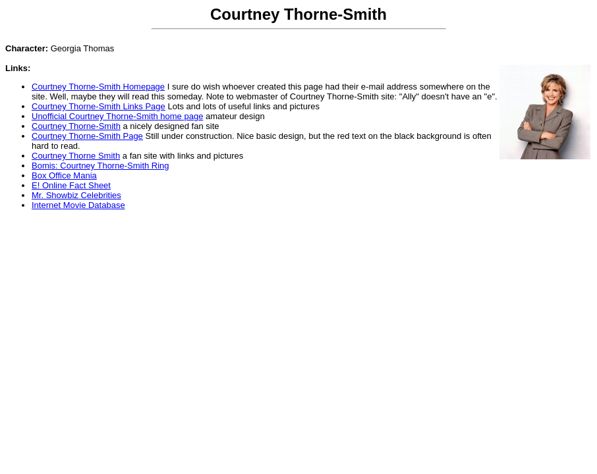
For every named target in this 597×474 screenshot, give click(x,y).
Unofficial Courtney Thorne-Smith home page (117, 116)
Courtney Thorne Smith (76, 156)
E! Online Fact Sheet (71, 185)
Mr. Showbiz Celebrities (76, 195)
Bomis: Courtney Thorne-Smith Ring (100, 166)
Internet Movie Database (78, 205)
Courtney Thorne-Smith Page (87, 136)
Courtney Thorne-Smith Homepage (98, 87)
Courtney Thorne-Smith (76, 126)
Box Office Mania (64, 175)
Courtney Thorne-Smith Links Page (98, 106)
